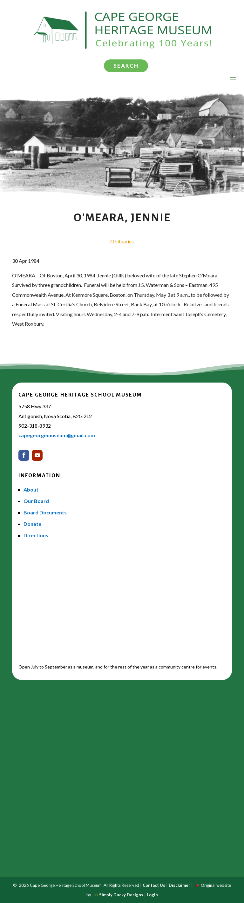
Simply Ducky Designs (121, 894)
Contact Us (154, 885)
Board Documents (45, 512)
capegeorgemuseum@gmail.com (56, 435)
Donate (32, 524)
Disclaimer (179, 885)
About (31, 489)
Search (126, 65)
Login (152, 894)
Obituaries (122, 241)
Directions (36, 535)
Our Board (36, 501)
